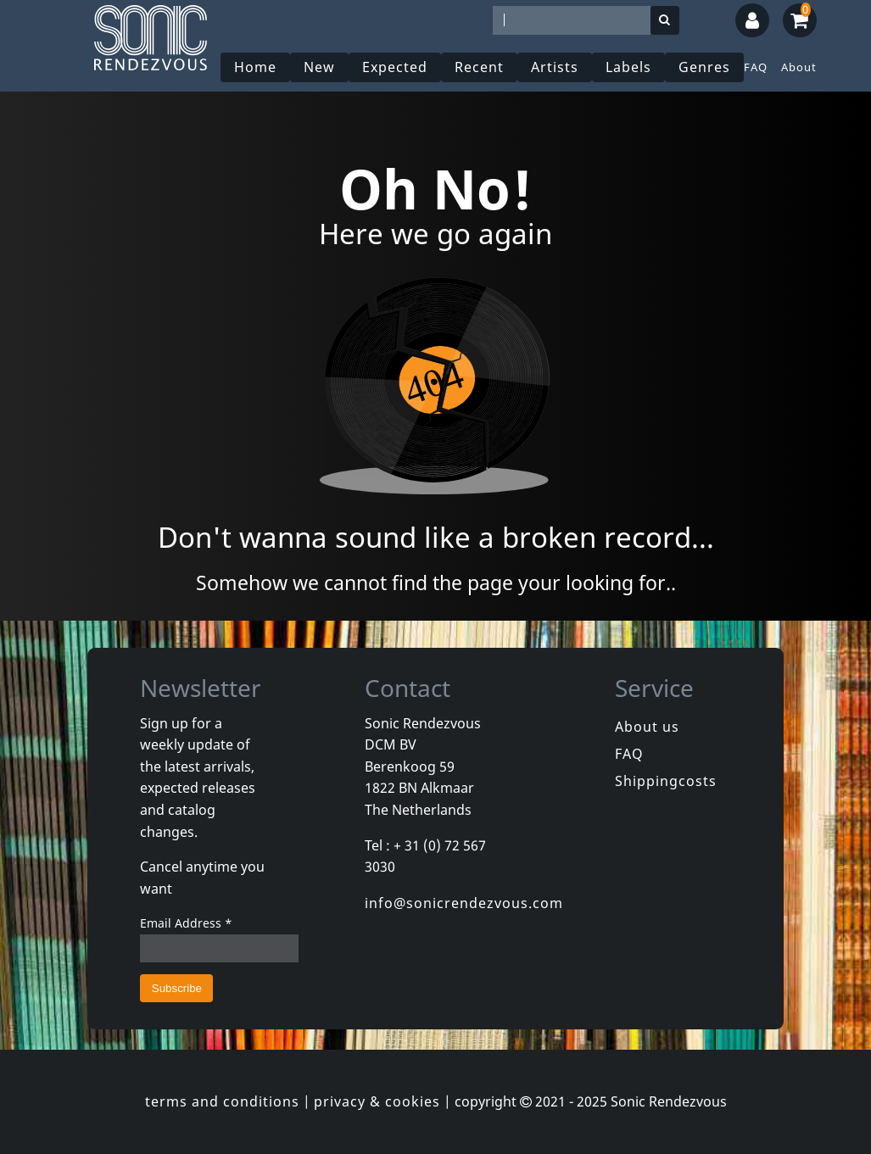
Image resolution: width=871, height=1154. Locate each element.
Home (255, 67)
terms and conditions (222, 1101)
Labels (628, 67)
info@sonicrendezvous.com (464, 903)
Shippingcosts (666, 781)
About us (647, 726)
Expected (394, 67)
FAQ (756, 67)
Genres (704, 67)
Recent (479, 67)
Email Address (186, 923)
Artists (554, 67)
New (319, 67)
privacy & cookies (377, 1101)
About (799, 67)
